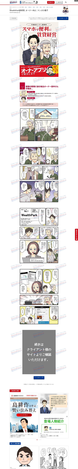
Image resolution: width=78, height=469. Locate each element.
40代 (34, 7)
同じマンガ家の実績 (15, 417)
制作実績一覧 (50, 2)
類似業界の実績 (15, 390)
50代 (37, 7)
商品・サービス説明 (50, 7)
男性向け (30, 7)
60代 (40, 7)
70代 (44, 7)
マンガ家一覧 (58, 2)
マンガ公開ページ (62, 18)
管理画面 (76, 0)
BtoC (26, 7)
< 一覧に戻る (13, 18)
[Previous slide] (11, 403)
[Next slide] (67, 403)
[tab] (38, 413)
